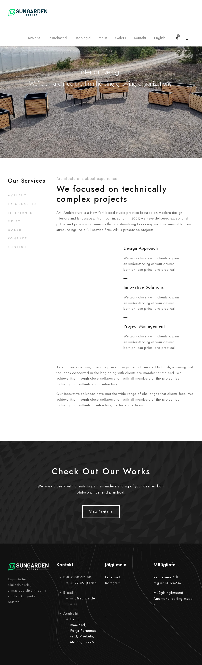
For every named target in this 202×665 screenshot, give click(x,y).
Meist (102, 38)
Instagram (113, 583)
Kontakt (140, 38)
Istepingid (83, 38)
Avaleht (34, 38)
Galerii (120, 38)
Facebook (113, 577)
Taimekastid (57, 38)
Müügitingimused (168, 592)
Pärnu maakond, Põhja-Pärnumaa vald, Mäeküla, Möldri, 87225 (83, 630)
